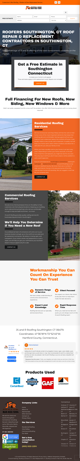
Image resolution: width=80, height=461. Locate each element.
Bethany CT (73, 413)
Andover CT (64, 405)
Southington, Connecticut (59, 161)
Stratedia (62, 456)
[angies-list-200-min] (10, 444)
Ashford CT (64, 407)
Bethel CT (64, 416)
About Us (25, 409)
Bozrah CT (72, 420)
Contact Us (25, 416)
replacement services (50, 164)
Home (24, 407)
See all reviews (11, 357)
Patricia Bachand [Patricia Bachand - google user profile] (33, 345)
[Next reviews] (76, 352)
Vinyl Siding (26, 429)
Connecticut (50, 337)
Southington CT (46, 329)
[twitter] (59, 2)
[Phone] (58, 16)
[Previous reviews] (22, 352)
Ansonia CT (72, 405)
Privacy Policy (26, 418)
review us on (11, 360)
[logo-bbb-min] (10, 440)
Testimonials (26, 411)
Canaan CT (72, 433)
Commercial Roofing (28, 431)
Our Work (25, 433)
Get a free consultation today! (28, 440)
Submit (72, 18)
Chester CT (64, 444)
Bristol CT (64, 429)
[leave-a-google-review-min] (10, 435)
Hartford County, (32, 337)
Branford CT (73, 422)
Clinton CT (72, 444)
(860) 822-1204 (29, 446)
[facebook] (56, 2)
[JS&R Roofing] (33, 6)
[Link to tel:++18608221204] (49, 7)
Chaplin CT (64, 439)
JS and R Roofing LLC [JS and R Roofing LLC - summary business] (12, 348)
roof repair (37, 164)
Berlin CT (64, 413)
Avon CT (72, 407)
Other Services (26, 414)
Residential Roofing (28, 427)
